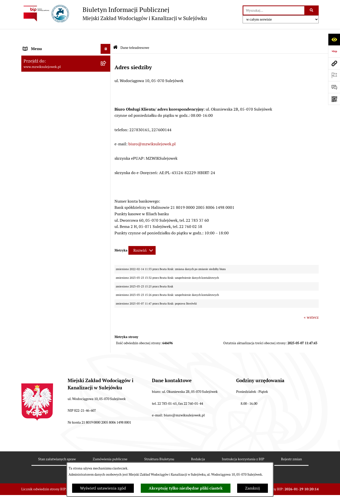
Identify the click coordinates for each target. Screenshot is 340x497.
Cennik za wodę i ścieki (43, 65)
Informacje (33, 91)
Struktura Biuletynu (159, 445)
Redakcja (198, 445)
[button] (106, 55)
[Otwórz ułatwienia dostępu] (334, 39)
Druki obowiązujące (40, 101)
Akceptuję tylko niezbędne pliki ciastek (186, 488)
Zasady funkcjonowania (44, 55)
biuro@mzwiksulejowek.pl (152, 130)
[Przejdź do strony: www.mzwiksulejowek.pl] (334, 63)
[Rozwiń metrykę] (142, 237)
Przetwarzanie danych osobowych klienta (59, 160)
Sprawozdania (35, 151)
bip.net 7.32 (310, 489)
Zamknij (252, 488)
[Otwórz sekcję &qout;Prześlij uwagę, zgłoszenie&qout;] (334, 87)
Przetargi (31, 131)
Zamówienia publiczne (110, 445)
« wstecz (311, 304)
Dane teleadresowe (40, 45)
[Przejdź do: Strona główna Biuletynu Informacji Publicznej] (115, 34)
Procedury (32, 111)
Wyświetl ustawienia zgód (103, 488)
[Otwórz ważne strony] (334, 75)
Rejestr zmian (291, 445)
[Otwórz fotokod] (334, 99)
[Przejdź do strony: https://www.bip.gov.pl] (334, 51)
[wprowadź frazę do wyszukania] (274, 10)
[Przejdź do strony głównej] (114, 13)
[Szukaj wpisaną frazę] (312, 10)
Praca (28, 141)
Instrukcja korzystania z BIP (243, 445)
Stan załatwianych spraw (57, 445)
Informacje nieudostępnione (48, 121)
